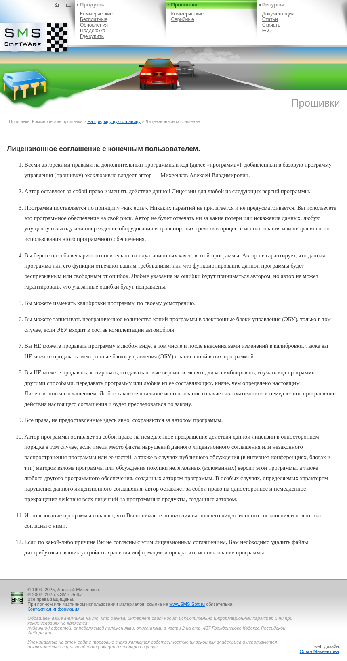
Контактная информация (53, 609)
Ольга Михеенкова (319, 651)
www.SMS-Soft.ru (187, 604)
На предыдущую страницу (114, 121)
